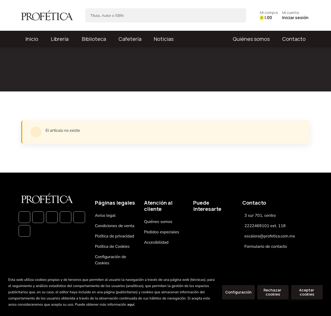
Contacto (294, 38)
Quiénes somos (251, 38)
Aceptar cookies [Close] (307, 292)
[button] (269, 15)
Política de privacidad (114, 236)
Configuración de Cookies (110, 260)
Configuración (238, 292)
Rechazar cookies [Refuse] (273, 292)
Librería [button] (60, 38)
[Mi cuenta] (295, 15)
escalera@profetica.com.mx (269, 236)
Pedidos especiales (161, 232)
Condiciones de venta (114, 226)
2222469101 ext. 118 (264, 226)
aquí (130, 304)
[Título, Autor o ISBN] (157, 15)
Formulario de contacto (265, 246)
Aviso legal (105, 215)
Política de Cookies (112, 246)
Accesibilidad (156, 242)
